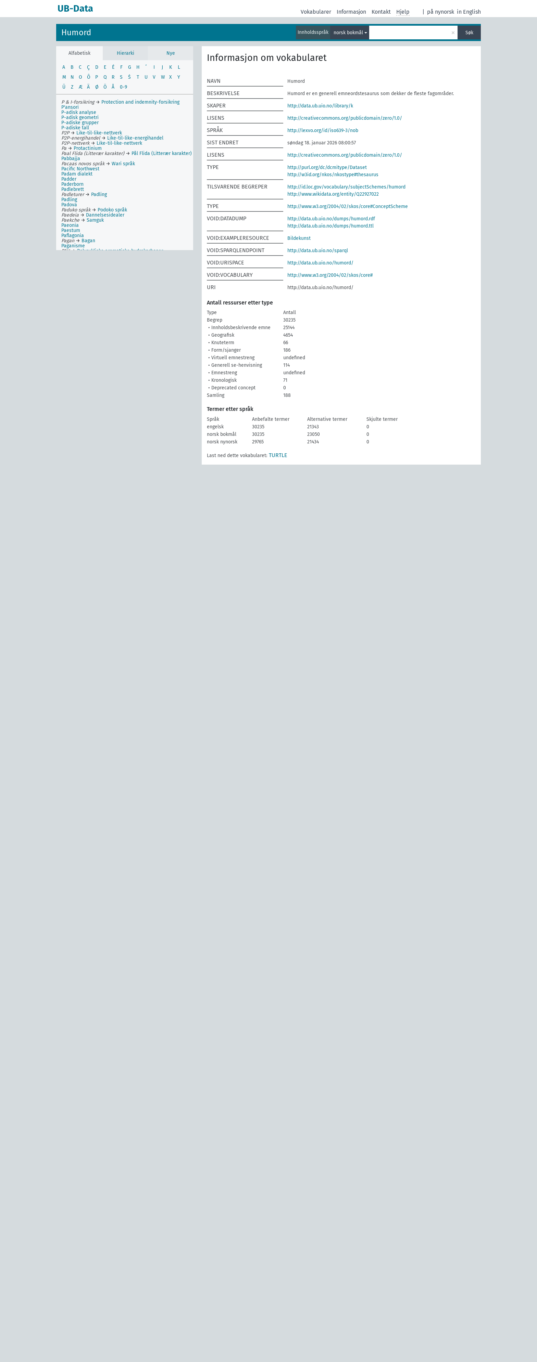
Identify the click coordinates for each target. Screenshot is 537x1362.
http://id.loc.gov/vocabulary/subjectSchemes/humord (346, 187)
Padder (68, 179)
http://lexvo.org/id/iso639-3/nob (322, 130)
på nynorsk (440, 12)
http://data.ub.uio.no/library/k (320, 106)
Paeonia (70, 225)
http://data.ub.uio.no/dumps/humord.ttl (330, 226)
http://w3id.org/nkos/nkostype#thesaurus (332, 175)
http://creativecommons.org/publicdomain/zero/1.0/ (344, 118)
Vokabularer (316, 12)
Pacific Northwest (80, 169)
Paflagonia (72, 235)
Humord (76, 32)
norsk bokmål (348, 33)
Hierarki (125, 53)
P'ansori (70, 107)
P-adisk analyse (78, 112)
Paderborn (72, 184)
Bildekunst (299, 238)
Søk (469, 33)
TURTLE (278, 455)
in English (469, 12)
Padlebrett (72, 189)
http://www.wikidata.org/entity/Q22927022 (333, 194)
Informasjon (351, 12)
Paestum (70, 230)
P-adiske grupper (80, 123)
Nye (170, 53)
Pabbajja (70, 158)
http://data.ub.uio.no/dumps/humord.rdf (331, 219)
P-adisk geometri (80, 117)
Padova (69, 205)
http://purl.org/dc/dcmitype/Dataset (327, 167)
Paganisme (73, 246)
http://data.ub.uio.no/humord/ (320, 263)
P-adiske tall (75, 128)
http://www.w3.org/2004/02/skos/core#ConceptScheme (347, 206)
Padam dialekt (76, 174)
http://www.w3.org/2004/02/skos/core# (330, 275)
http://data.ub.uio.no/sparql (317, 251)
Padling (69, 200)
